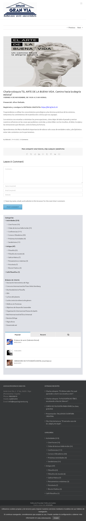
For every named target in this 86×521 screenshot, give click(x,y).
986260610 (13, 396)
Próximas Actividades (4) (17, 239)
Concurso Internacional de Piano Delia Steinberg (23, 286)
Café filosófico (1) (13, 272)
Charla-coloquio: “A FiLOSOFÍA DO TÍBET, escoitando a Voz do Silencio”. (61, 399)
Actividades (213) (12, 220)
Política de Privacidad (36, 503)
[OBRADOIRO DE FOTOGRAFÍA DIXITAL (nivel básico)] (10, 361)
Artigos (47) (10, 246)
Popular (18, 335)
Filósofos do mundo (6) (16, 254)
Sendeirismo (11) (14, 242)
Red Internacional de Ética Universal (19, 314)
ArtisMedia (49, 505)
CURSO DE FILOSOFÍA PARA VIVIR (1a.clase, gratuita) (62, 407)
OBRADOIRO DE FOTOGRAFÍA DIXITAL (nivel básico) (32, 361)
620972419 (13, 399)
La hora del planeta (13, 297)
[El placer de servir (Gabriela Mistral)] (10, 340)
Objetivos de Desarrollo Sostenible (18, 307)
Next (79, 27)
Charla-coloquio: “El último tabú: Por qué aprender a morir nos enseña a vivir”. (61, 392)
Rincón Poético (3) (15, 268)
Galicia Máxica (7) (14, 257)
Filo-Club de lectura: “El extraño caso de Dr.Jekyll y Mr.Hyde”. (61, 422)
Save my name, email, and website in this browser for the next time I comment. (35, 201)
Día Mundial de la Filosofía (15, 290)
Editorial (7, 139)
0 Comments (24, 139)
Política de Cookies (50, 503)
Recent (43, 335)
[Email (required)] (43, 190)
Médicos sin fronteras (14, 304)
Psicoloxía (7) (13, 264)
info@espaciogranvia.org (18, 401)
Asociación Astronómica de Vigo (17, 283)
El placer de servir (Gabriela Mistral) (26, 340)
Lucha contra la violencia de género (18, 300)
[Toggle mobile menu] (81, 3)
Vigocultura (10, 322)
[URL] (43, 194)
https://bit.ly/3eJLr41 (49, 107)
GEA (7, 293)
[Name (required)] (43, 186)
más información (44, 518)
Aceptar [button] (56, 518)
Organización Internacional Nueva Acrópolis (21, 311)
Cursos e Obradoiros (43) (17, 235)
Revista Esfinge (11, 318)
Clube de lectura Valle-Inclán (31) (20, 228)
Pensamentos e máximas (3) (18, 261)
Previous (72, 27)
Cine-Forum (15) (14, 224)
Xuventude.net (11, 325)
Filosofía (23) (13, 250)
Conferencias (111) (15, 232)
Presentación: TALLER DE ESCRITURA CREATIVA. (60, 415)
